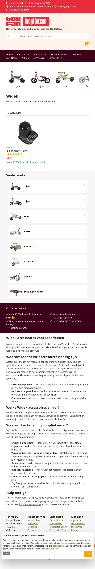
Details (6, 553)
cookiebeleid (58, 546)
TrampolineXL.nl (58, 530)
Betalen (32, 530)
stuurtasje (52, 365)
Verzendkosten (35, 520)
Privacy (74, 530)
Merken (77, 54)
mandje (40, 365)
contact (10, 501)
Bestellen (32, 526)
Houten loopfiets (60, 54)
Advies (25, 57)
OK (88, 554)
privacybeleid (52, 549)
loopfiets (20, 344)
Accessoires (39, 57)
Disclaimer (76, 526)
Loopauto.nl (56, 523)
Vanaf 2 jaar (40, 54)
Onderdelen (56, 57)
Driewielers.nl (56, 520)
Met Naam (11, 57)
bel (69, 365)
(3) (26, 142)
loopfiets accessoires (30, 504)
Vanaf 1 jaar (23, 54)
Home (9, 54)
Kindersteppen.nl (58, 526)
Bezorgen (33, 523)
